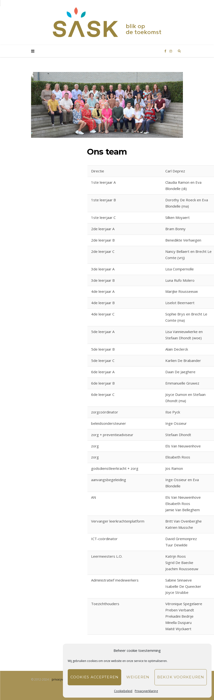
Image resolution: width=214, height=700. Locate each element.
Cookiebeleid (123, 691)
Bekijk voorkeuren (180, 677)
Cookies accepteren (94, 677)
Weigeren (137, 677)
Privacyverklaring (146, 691)
